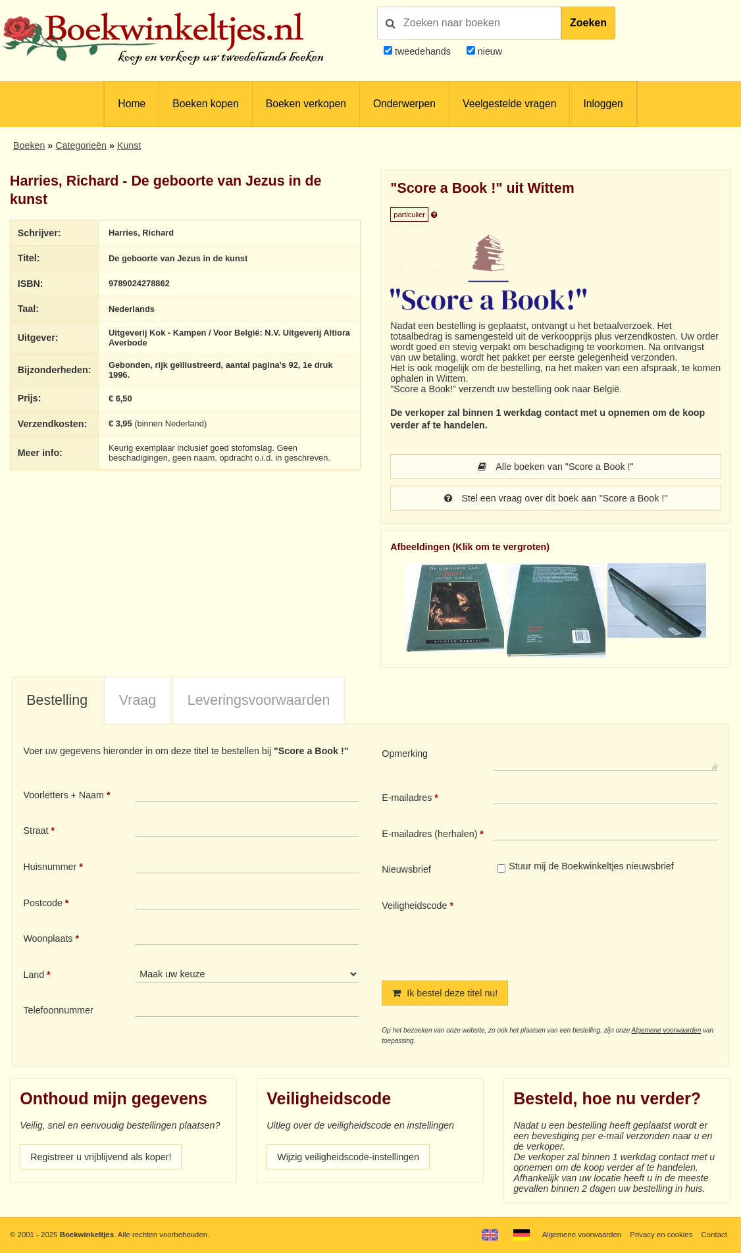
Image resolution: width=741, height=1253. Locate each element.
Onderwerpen (404, 103)
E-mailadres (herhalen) (429, 834)
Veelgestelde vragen (509, 103)
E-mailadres (407, 797)
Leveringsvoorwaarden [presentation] (259, 700)
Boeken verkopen (306, 103)
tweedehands (423, 51)
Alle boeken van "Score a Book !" (555, 466)
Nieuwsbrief (406, 869)
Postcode (42, 903)
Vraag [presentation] (137, 700)
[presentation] (603, 929)
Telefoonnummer (58, 1010)
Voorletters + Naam (63, 795)
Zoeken (588, 22)
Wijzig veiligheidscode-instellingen (348, 1157)
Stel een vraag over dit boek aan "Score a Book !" (556, 498)
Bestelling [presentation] (57, 700)
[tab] (57, 701)
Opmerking (405, 753)
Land (33, 974)
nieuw (488, 51)
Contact (714, 1235)
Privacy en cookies (661, 1235)
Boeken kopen (205, 103)
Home (131, 103)
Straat (35, 830)
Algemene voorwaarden (667, 1030)
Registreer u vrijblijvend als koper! (100, 1157)
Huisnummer (49, 866)
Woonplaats (47, 938)
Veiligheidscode (414, 905)
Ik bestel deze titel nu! (445, 993)
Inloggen (603, 103)
